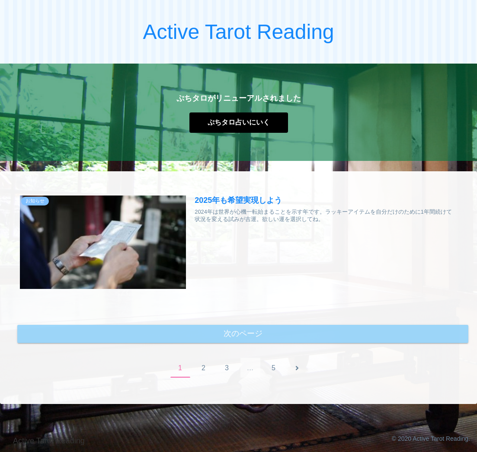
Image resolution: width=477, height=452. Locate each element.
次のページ (242, 334)
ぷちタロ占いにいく (239, 122)
